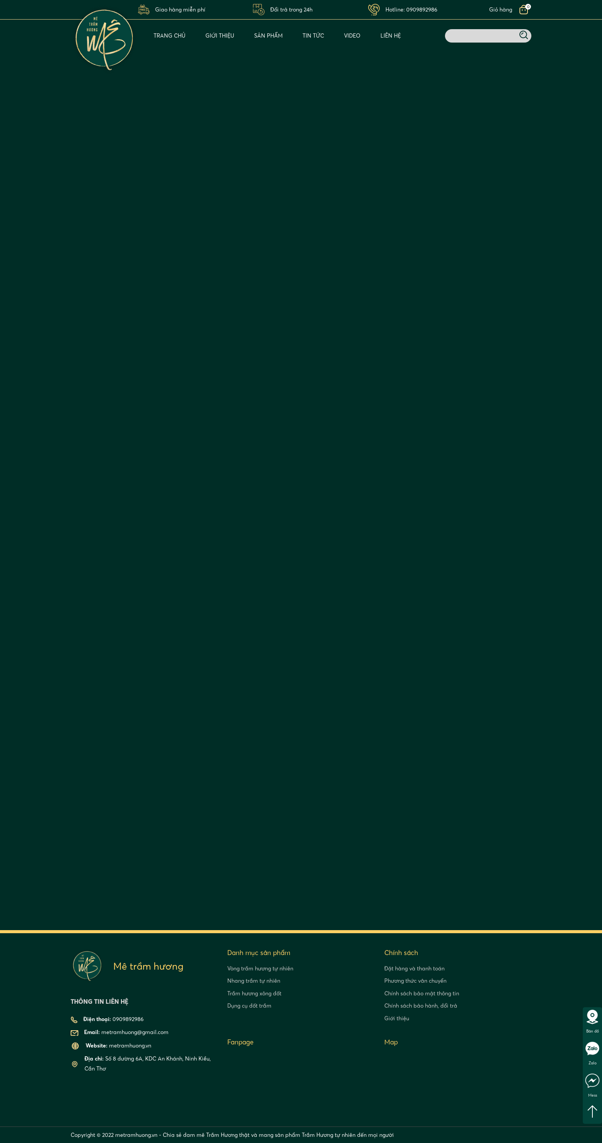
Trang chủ (169, 35)
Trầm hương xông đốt (254, 993)
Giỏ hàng (500, 9)
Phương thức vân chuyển (415, 980)
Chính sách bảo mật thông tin (421, 993)
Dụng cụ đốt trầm (249, 1005)
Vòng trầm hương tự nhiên (260, 968)
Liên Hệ (390, 35)
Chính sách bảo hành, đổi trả (420, 1005)
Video (352, 35)
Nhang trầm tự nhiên (253, 980)
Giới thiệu (219, 35)
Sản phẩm (268, 35)
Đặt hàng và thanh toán (414, 968)
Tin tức (313, 35)
